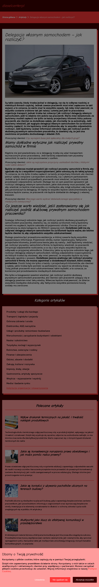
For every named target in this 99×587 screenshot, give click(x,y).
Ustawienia (40, 580)
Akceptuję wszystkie (85, 580)
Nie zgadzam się (60, 580)
